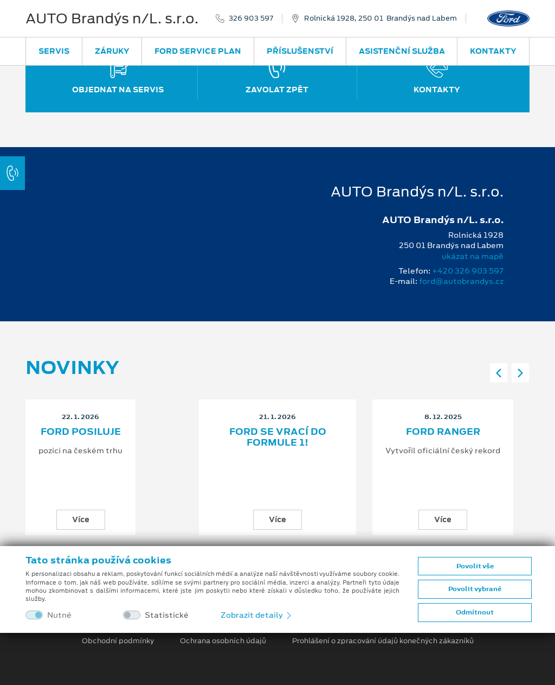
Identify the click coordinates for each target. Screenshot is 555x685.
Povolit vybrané (474, 589)
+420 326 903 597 (468, 270)
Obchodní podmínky (118, 641)
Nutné (59, 615)
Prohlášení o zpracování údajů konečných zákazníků (383, 641)
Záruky (112, 51)
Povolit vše (475, 566)
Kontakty (493, 51)
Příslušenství (300, 51)
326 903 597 (251, 18)
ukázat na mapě (473, 256)
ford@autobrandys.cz (461, 281)
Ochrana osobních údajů (223, 641)
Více (80, 519)
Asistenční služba (402, 51)
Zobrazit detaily (257, 615)
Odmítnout (475, 612)
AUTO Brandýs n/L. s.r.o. (111, 18)
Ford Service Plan (197, 51)
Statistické (167, 615)
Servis (53, 51)
